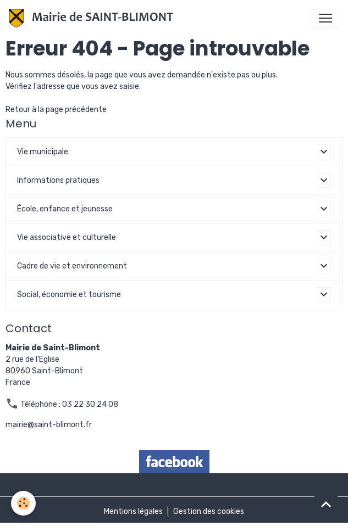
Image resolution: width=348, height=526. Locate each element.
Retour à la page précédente (56, 109)
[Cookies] (23, 503)
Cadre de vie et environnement (72, 266)
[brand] (93, 18)
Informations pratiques (58, 180)
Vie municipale (42, 151)
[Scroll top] (326, 504)
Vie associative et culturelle (66, 237)
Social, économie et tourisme (69, 294)
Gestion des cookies (208, 511)
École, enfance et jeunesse (65, 209)
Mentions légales (133, 511)
